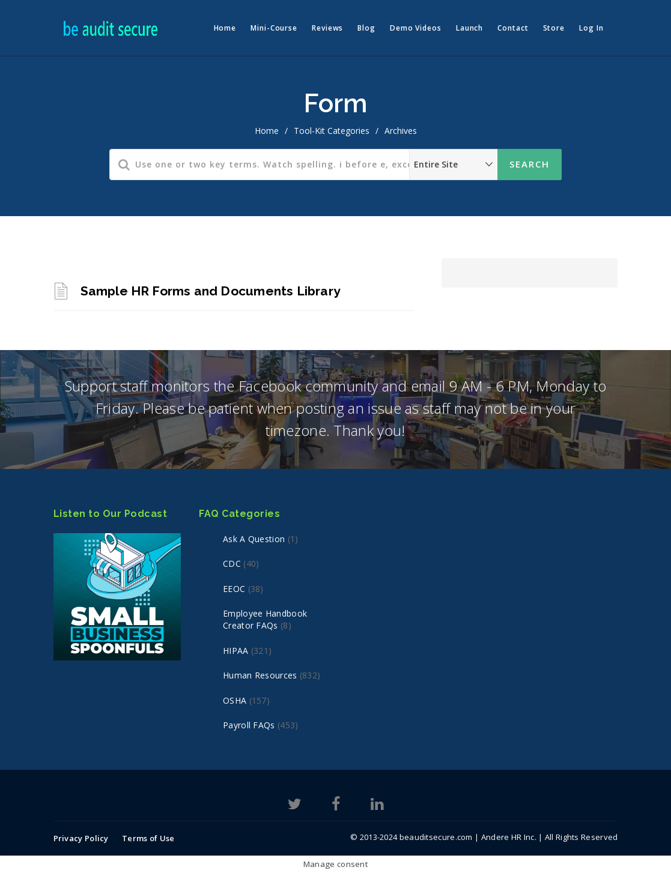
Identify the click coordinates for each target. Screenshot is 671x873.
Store (554, 28)
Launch (469, 28)
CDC (232, 563)
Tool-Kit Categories (331, 130)
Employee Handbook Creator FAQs (265, 619)
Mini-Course (273, 28)
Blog (366, 28)
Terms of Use (148, 838)
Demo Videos (416, 28)
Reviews (327, 28)
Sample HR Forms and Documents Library (210, 290)
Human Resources (260, 675)
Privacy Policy (81, 838)
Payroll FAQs (249, 725)
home (267, 130)
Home (225, 28)
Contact (512, 28)
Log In (591, 28)
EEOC (234, 588)
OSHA (234, 700)
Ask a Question (254, 539)
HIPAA (236, 650)
